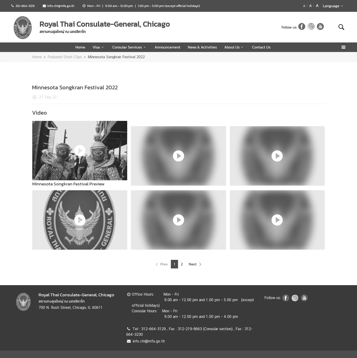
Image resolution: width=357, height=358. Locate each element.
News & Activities (202, 47)
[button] (161, 264)
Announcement (167, 47)
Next (330, 186)
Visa (99, 47)
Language (333, 6)
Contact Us (261, 47)
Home (80, 47)
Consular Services (129, 47)
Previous (27, 186)
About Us (234, 47)
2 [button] (182, 264)
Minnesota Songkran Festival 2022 (116, 57)
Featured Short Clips (65, 57)
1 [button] (174, 264)
